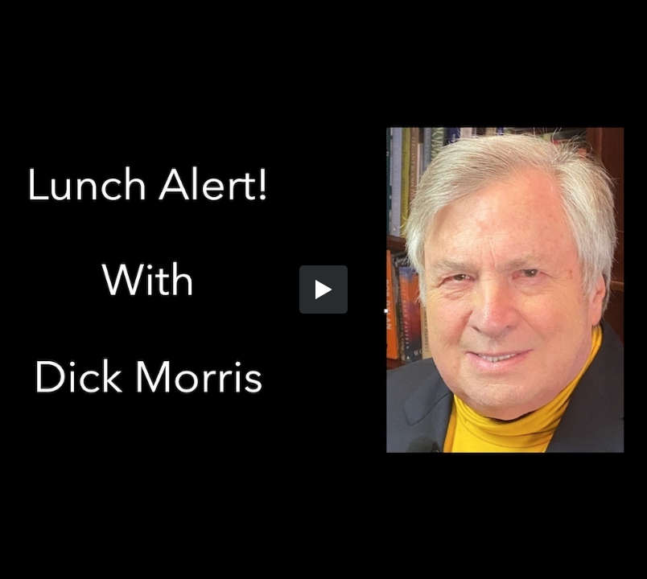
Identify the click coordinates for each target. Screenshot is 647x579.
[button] (323, 289)
